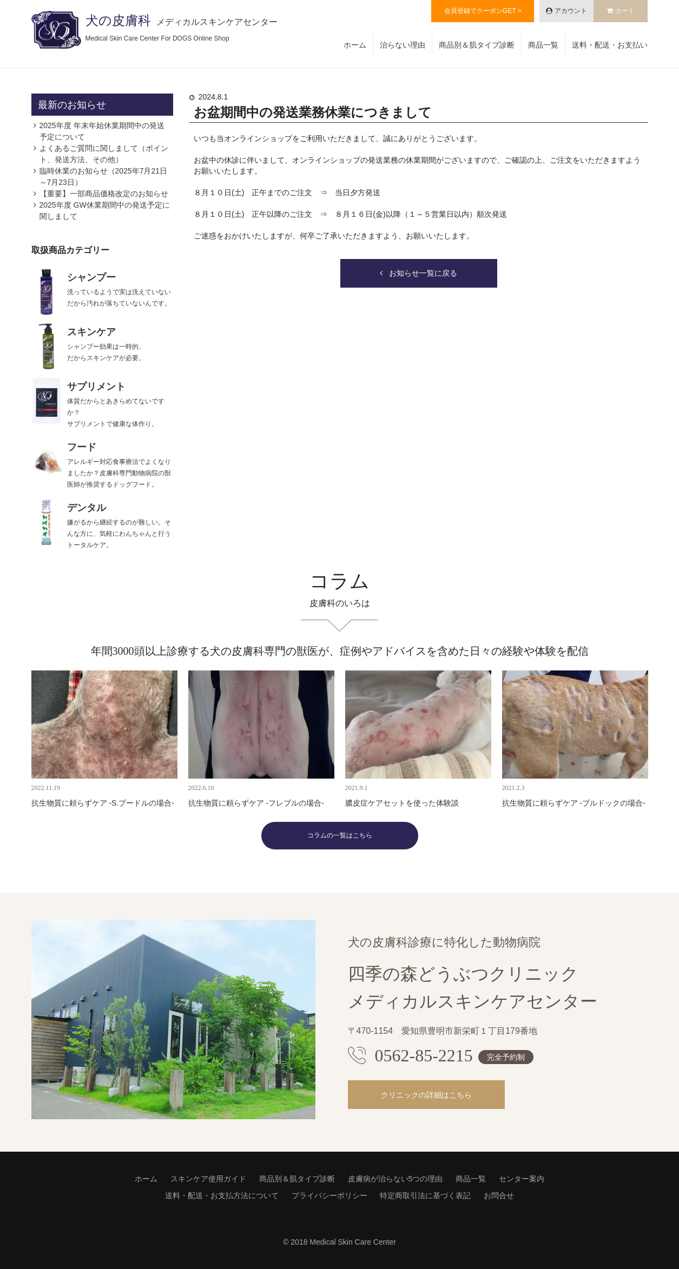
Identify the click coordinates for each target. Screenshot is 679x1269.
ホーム (355, 45)
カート (625, 11)
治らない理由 (402, 45)
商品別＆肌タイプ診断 (477, 45)
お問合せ (499, 1195)
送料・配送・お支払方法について (222, 1195)
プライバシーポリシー (329, 1195)
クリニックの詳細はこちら (426, 1095)
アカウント (571, 11)
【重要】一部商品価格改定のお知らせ (103, 193)
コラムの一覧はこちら (339, 835)
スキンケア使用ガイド (208, 1178)
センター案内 (521, 1178)
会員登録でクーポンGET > (483, 11)
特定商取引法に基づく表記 (425, 1195)
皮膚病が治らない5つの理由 (395, 1178)
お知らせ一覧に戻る (423, 273)
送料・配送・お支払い (610, 45)
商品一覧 (543, 45)
